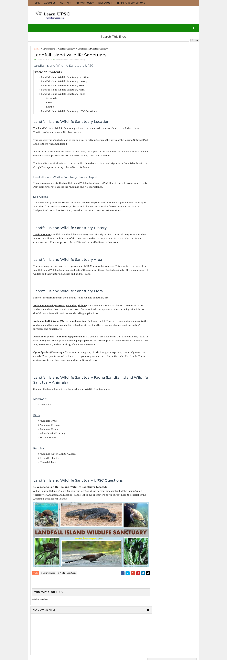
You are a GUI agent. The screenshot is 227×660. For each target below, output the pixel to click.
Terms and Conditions (131, 3)
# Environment (48, 569)
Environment (49, 48)
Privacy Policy (84, 3)
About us (49, 3)
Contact (65, 3)
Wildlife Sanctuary (66, 48)
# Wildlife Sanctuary (66, 569)
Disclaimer (105, 3)
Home (36, 3)
